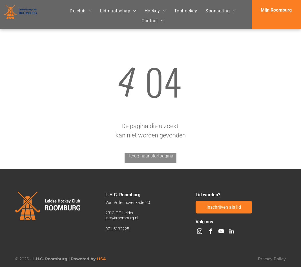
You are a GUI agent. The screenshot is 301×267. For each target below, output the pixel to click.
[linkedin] (232, 232)
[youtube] (221, 232)
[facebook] (210, 232)
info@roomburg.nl (121, 218)
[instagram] (200, 232)
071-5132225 (117, 229)
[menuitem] (80, 11)
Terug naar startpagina (150, 156)
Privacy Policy (272, 258)
